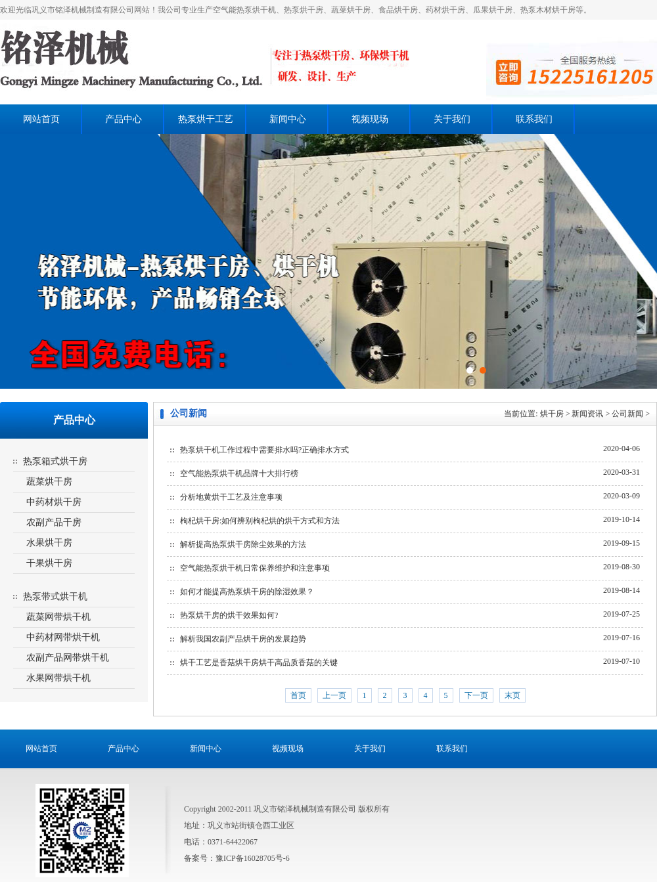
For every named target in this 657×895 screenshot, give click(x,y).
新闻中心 (287, 119)
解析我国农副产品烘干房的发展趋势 (243, 639)
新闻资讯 (587, 413)
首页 (298, 695)
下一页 (476, 695)
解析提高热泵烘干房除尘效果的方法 (243, 544)
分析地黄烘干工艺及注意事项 (231, 497)
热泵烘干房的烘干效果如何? (229, 615)
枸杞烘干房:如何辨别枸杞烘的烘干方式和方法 (260, 520)
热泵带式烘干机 (55, 596)
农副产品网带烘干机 (67, 658)
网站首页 (41, 119)
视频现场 (369, 119)
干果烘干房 (49, 563)
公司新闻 (627, 413)
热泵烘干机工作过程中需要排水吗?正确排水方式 (264, 449)
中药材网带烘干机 (63, 637)
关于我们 (452, 119)
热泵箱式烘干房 (55, 461)
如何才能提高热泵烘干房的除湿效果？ (247, 591)
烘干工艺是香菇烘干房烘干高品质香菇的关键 (259, 662)
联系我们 (534, 119)
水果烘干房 (49, 543)
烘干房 (552, 413)
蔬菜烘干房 (49, 482)
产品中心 (123, 119)
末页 (512, 695)
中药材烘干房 (53, 502)
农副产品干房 (53, 522)
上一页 (334, 695)
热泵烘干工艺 (205, 119)
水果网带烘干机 (58, 678)
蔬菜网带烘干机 (58, 617)
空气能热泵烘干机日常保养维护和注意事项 (255, 568)
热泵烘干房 (218, 62)
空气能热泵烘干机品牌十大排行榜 (239, 473)
